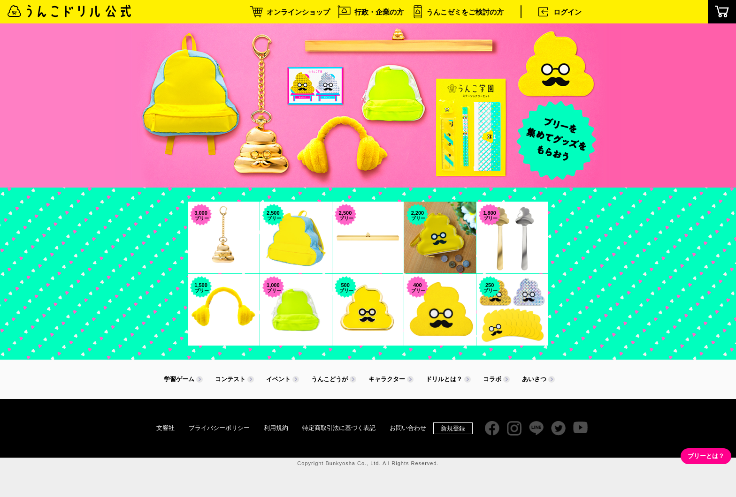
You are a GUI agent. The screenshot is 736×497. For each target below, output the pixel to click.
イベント (278, 379)
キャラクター (386, 379)
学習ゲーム (179, 379)
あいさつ (534, 379)
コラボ (492, 379)
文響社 (165, 427)
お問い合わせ (408, 427)
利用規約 (276, 427)
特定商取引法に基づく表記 (339, 427)
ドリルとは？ (444, 379)
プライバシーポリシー (219, 427)
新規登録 (453, 428)
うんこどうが (329, 379)
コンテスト (230, 379)
